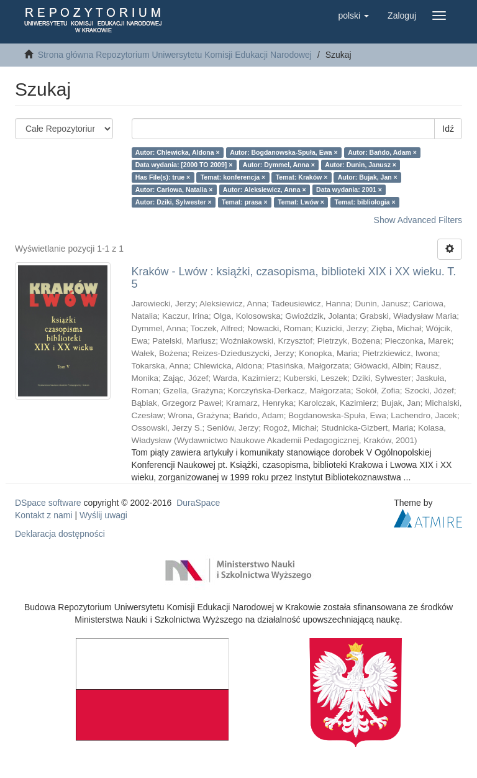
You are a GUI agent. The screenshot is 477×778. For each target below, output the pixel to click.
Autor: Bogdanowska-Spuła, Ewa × (284, 152)
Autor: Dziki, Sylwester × (173, 202)
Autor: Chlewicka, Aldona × (177, 152)
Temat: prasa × (245, 202)
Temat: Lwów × (301, 202)
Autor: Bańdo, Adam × (382, 152)
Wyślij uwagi (103, 515)
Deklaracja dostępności (60, 534)
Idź (448, 129)
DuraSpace (198, 503)
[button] (353, 15)
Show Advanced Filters (418, 220)
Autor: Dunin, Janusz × (360, 164)
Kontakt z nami (44, 515)
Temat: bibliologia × (365, 202)
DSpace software (48, 503)
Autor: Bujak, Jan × (368, 177)
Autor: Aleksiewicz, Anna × (264, 189)
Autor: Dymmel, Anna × (279, 164)
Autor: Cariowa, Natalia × (174, 189)
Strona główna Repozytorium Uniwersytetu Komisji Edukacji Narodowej (175, 55)
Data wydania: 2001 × (349, 189)
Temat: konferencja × (233, 177)
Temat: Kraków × (302, 177)
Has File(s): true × (162, 177)
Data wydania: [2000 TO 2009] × (184, 164)
